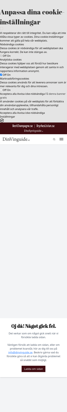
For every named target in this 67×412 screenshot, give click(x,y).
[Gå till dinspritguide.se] (33, 131)
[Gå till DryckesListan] (45, 126)
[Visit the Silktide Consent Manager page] (33, 120)
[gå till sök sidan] (54, 139)
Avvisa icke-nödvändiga (31, 94)
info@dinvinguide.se (20, 352)
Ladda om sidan (33, 369)
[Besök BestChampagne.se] (23, 126)
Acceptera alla (8, 94)
